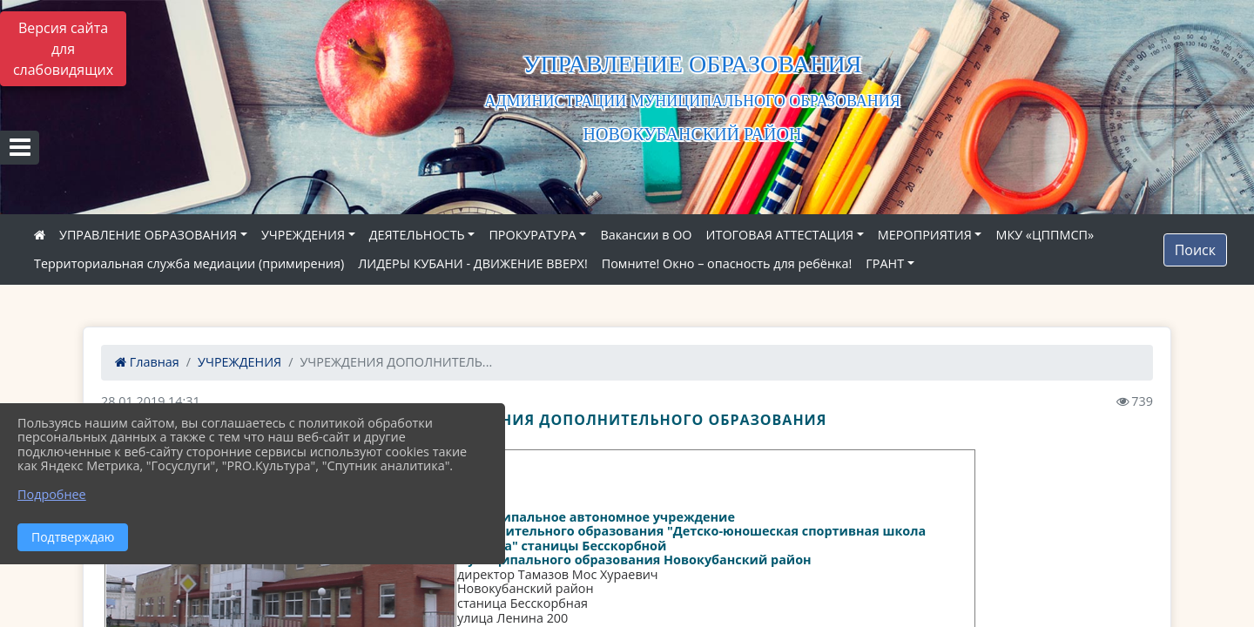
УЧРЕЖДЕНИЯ (303, 234)
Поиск (1195, 250)
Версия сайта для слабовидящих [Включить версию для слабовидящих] (63, 48)
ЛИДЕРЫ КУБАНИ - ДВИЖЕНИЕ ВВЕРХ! (473, 263)
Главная (147, 362)
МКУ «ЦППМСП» (1044, 234)
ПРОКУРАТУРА (532, 234)
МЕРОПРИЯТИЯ (925, 234)
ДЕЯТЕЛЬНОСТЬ (417, 234)
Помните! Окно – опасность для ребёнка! (727, 263)
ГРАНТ (885, 263)
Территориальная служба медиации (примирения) (189, 263)
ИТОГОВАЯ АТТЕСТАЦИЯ (780, 234)
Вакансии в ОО (645, 234)
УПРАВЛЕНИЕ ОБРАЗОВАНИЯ (148, 234)
